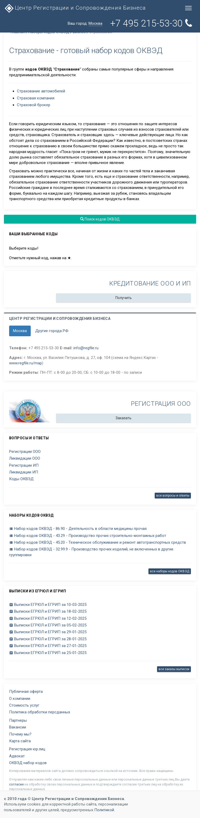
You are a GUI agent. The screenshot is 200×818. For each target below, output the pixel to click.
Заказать (124, 418)
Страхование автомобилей (41, 91)
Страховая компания (35, 98)
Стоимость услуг (24, 705)
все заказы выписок (174, 669)
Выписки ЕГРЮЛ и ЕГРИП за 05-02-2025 (47, 625)
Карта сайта (20, 741)
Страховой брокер (33, 105)
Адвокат (17, 756)
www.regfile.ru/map (25, 363)
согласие (16, 784)
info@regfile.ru (85, 348)
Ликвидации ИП (23, 472)
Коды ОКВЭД (21, 479)
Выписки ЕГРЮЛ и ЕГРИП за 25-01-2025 (47, 652)
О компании (19, 698)
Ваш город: (85, 23)
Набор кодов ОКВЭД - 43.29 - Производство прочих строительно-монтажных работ (87, 535)
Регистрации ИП (24, 465)
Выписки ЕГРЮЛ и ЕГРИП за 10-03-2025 (47, 604)
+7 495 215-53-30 (151, 23)
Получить (123, 298)
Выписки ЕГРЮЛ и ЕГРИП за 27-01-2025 (47, 645)
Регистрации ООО (25, 451)
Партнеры (18, 720)
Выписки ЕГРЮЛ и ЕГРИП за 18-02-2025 (47, 611)
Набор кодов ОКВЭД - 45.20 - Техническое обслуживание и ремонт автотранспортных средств (97, 542)
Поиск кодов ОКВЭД (100, 219)
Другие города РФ (51, 330)
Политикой (104, 810)
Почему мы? (20, 734)
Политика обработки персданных (39, 712)
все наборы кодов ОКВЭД (169, 571)
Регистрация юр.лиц (27, 749)
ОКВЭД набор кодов (28, 762)
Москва (20, 330)
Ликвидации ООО (24, 458)
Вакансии (17, 727)
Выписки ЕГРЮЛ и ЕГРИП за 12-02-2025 (47, 618)
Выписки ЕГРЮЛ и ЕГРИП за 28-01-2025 (47, 639)
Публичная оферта (26, 691)
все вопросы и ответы (172, 495)
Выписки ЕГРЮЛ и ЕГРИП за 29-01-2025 (47, 632)
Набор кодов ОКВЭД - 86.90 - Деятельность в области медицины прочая (78, 528)
